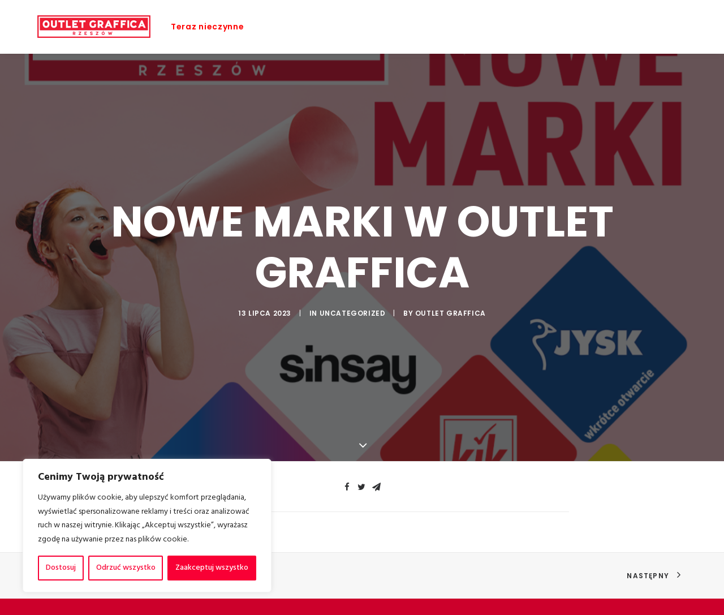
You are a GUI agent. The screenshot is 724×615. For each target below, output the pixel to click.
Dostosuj (61, 567)
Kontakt (635, 26)
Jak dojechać (569, 26)
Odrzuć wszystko (126, 567)
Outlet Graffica (450, 312)
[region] (147, 525)
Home (265, 26)
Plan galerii (497, 26)
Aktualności (426, 26)
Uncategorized (353, 312)
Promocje (315, 26)
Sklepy (368, 26)
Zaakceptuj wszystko (211, 567)
